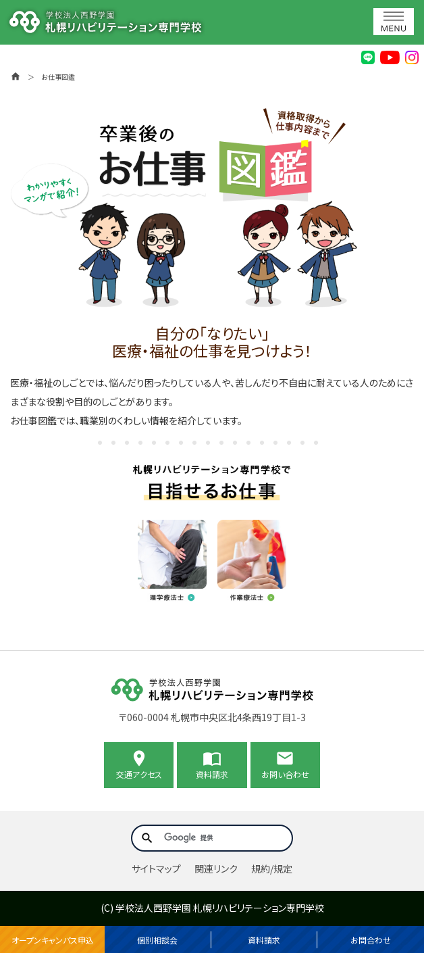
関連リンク (216, 868)
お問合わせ (370, 940)
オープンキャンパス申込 (52, 940)
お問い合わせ (285, 774)
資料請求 (264, 940)
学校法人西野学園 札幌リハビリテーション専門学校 (219, 907)
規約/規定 (271, 868)
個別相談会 (157, 940)
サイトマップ (156, 868)
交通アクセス (139, 774)
